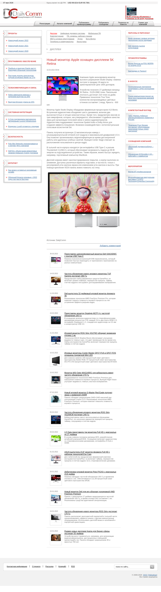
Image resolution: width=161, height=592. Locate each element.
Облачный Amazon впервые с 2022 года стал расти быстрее (22, 178)
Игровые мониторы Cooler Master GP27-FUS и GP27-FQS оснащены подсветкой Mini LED (90, 354)
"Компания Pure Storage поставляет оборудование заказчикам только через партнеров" (139, 128)
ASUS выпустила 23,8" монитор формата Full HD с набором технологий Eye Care (87, 453)
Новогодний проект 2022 (18, 40)
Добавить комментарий (110, 246)
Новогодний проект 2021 (18, 46)
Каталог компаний (64, 23)
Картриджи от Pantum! (137, 71)
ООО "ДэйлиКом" (150, 575)
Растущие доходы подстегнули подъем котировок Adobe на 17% (21, 76)
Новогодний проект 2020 (18, 51)
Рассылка (49, 566)
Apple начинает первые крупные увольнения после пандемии (141, 39)
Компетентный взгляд (139, 110)
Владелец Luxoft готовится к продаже (23, 126)
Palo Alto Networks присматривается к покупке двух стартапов (23, 145)
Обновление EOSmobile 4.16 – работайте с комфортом (140, 155)
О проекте (36, 566)
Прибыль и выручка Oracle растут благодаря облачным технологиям (22, 69)
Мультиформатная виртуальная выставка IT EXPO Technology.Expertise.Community (141, 179)
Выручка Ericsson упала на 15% (21, 102)
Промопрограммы (137, 58)
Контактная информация (17, 566)
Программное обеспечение (22, 61)
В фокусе (132, 81)
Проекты (12, 33)
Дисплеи (55, 49)
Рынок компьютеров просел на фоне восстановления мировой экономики (141, 98)
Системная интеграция (20, 112)
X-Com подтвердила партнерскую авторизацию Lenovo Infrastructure (22, 120)
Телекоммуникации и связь (22, 88)
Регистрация (45, 23)
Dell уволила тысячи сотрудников (136, 47)
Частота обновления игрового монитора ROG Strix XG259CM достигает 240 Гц (87, 413)
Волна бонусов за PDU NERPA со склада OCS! (140, 64)
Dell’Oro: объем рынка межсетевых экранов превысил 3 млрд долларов (23, 152)
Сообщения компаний (139, 141)
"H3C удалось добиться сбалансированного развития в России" (141, 117)
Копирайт (62, 566)
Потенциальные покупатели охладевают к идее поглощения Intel (141, 88)
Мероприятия (135, 166)
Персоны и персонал (139, 33)
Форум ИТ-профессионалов (139, 172)
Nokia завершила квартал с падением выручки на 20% (19, 96)
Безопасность (15, 137)
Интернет (13, 163)
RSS (73, 566)
